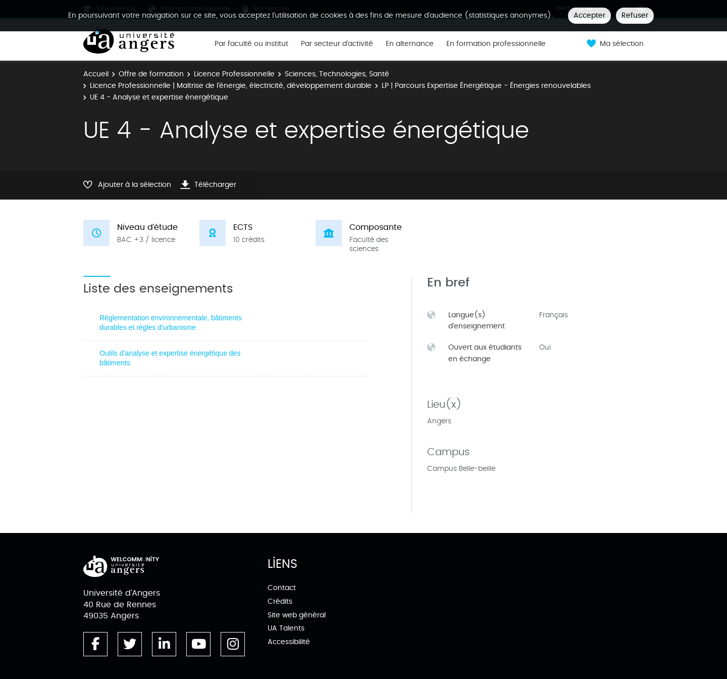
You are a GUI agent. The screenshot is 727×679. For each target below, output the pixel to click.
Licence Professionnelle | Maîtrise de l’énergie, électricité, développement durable (231, 85)
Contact (282, 588)
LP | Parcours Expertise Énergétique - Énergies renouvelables (486, 85)
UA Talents (286, 628)
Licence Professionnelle (234, 74)
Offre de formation (151, 74)
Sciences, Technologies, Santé (337, 74)
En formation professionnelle (496, 44)
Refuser (634, 15)
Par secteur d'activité (337, 44)
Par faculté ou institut (251, 44)
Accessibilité (289, 642)
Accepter (589, 15)
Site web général (297, 615)
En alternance (410, 44)
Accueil (96, 74)
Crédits (280, 601)
